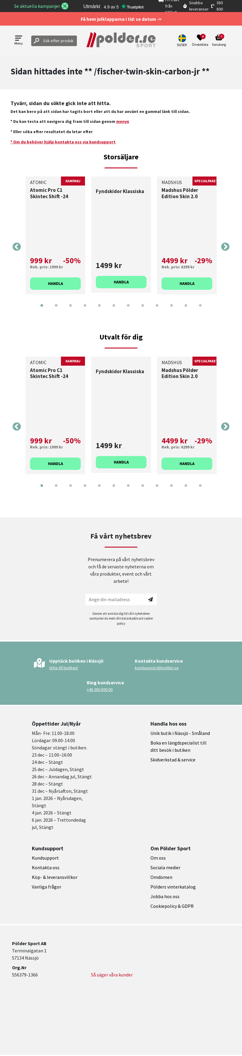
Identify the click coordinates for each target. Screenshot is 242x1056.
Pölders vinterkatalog (173, 887)
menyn (122, 121)
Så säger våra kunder (112, 975)
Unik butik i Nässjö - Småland (180, 733)
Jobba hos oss (165, 896)
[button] (182, 41)
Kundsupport (45, 858)
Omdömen (161, 877)
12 (200, 310)
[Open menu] (18, 41)
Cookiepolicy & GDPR (172, 906)
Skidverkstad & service (172, 760)
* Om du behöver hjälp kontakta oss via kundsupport (63, 142)
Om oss (158, 858)
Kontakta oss (45, 867)
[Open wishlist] (200, 41)
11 (186, 310)
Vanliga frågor (46, 887)
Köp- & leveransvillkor (54, 877)
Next (225, 247)
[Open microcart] (219, 41)
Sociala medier (165, 867)
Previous (17, 247)
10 (171, 310)
